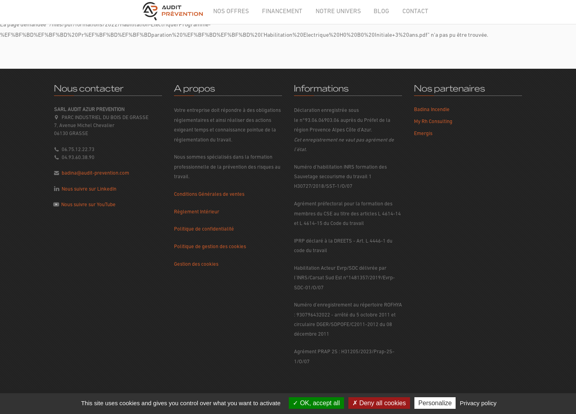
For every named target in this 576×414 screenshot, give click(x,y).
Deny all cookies (379, 403)
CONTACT (415, 11)
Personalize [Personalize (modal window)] (435, 403)
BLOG (381, 11)
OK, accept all (316, 403)
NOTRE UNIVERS (338, 11)
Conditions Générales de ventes (209, 194)
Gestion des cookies (196, 264)
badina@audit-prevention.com (95, 173)
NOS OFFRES (231, 11)
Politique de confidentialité (204, 229)
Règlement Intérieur (196, 212)
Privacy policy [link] (478, 403)
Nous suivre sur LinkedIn (89, 189)
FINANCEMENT (282, 11)
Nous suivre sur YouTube (88, 204)
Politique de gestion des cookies (210, 246)
